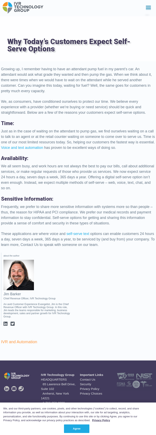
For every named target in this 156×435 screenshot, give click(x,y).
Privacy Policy (89, 389)
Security (85, 384)
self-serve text (77, 234)
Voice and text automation (22, 148)
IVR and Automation (19, 342)
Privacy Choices (91, 393)
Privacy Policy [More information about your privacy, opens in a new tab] (101, 424)
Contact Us (87, 379)
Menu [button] (144, 7)
